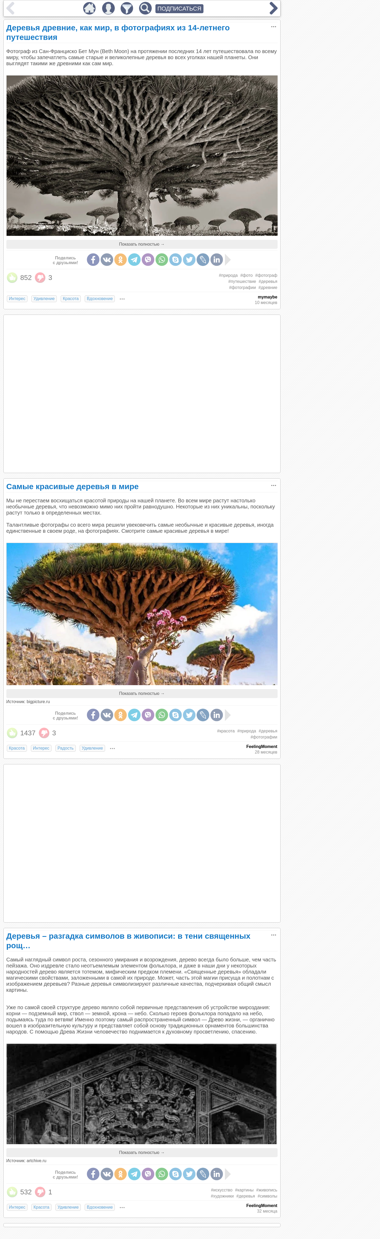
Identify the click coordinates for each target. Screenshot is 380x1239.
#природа (228, 275)
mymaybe (267, 297)
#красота (226, 731)
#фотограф (266, 275)
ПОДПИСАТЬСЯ (180, 8)
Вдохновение (100, 298)
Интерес (17, 298)
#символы (267, 1196)
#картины (244, 1190)
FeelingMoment (261, 746)
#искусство (221, 1190)
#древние (268, 287)
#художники (222, 1196)
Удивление (44, 298)
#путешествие (242, 281)
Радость (66, 748)
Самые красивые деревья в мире (72, 486)
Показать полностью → (142, 244)
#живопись (266, 1190)
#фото (246, 275)
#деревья (268, 281)
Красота (71, 298)
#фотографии (242, 287)
